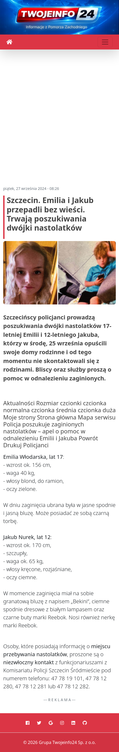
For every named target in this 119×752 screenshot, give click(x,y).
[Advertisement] (59, 115)
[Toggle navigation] (105, 42)
